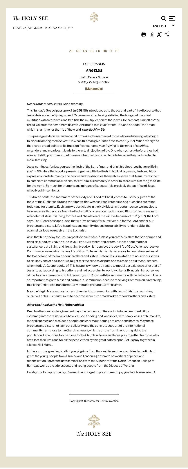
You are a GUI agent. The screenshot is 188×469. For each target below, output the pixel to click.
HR (105, 51)
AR (71, 51)
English (161, 27)
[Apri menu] (171, 18)
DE (78, 51)
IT (111, 51)
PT (117, 51)
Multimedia (94, 88)
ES (91, 51)
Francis (20, 28)
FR (98, 51)
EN (85, 51)
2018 (70, 28)
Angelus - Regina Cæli (47, 28)
